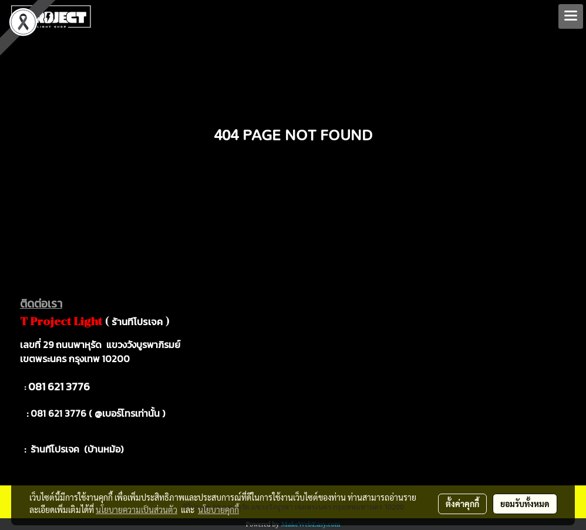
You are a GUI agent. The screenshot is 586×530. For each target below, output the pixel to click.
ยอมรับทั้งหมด (525, 503)
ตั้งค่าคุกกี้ (462, 503)
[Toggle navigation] (571, 16)
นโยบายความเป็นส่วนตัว (136, 509)
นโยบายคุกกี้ (218, 509)
